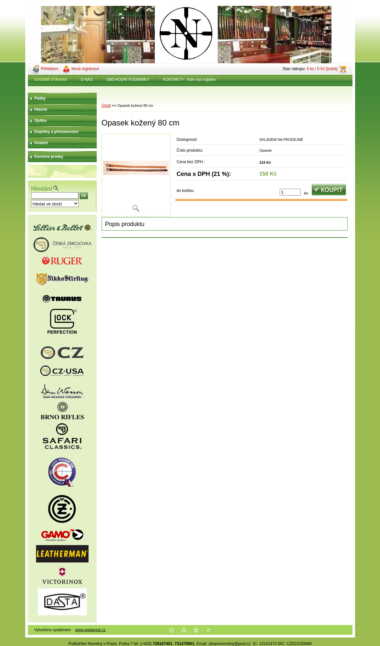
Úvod (106, 105)
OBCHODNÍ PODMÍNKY (128, 79)
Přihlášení (49, 68)
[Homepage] (51, 80)
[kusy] (290, 192)
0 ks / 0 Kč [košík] (322, 68)
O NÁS (87, 79)
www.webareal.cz (90, 630)
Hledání (41, 188)
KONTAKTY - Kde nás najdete (189, 79)
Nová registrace (85, 68)
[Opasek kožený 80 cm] (136, 175)
